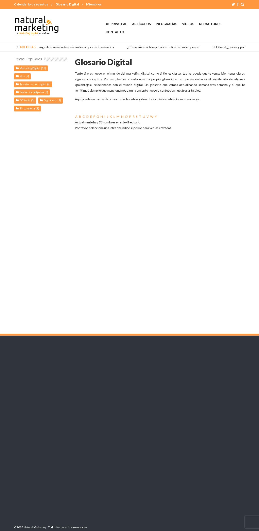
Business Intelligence (32, 92)
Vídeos (188, 24)
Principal (119, 24)
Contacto (115, 32)
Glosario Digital (67, 4)
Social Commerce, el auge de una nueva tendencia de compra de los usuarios (63, 47)
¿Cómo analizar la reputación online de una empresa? (164, 47)
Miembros (94, 4)
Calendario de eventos (31, 4)
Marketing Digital (30, 68)
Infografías (166, 24)
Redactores (210, 24)
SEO (22, 76)
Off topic (25, 100)
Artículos (141, 24)
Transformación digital (33, 84)
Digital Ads (50, 100)
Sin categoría (27, 108)
